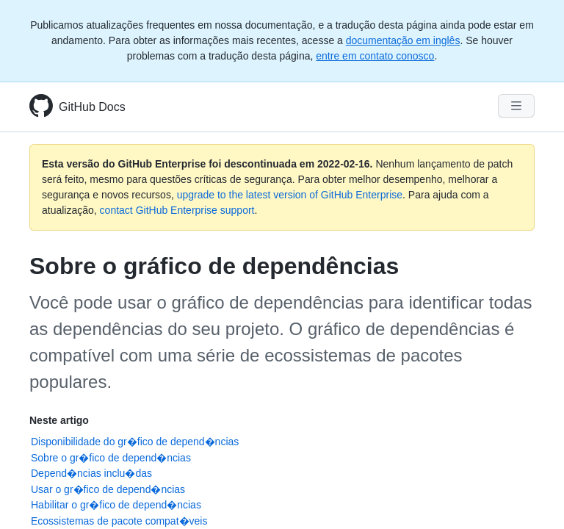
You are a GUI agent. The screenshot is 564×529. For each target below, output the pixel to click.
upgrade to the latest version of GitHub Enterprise (289, 195)
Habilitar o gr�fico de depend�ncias (116, 505)
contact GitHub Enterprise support (177, 210)
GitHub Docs (92, 107)
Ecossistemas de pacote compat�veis (119, 521)
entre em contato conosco (375, 56)
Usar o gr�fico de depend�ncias (108, 489)
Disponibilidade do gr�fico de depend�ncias (135, 441)
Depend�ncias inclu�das (91, 473)
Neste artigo (59, 420)
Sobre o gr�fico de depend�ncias (111, 458)
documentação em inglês (403, 40)
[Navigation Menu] (516, 106)
